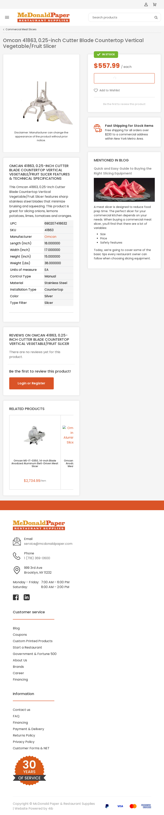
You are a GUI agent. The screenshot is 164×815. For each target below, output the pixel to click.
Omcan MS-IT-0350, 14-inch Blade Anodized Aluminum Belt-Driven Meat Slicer (34, 463)
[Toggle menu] (7, 17)
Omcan (50, 236)
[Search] (124, 17)
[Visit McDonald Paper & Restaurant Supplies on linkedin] (27, 597)
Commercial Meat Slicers (21, 29)
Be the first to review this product (124, 104)
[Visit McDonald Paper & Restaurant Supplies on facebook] (16, 597)
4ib (50, 808)
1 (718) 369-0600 (37, 558)
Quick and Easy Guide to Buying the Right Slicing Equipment (123, 171)
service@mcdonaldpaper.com (48, 543)
